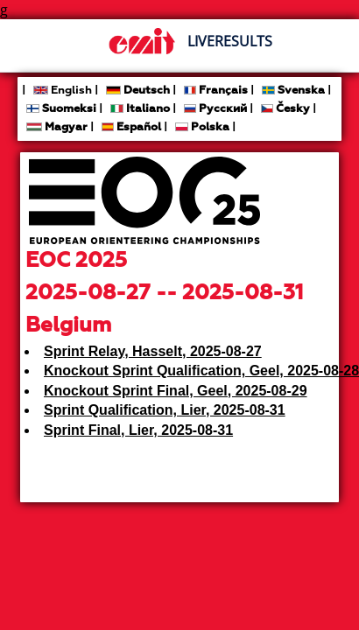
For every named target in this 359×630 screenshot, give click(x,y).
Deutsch (138, 90)
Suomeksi (61, 109)
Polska (202, 127)
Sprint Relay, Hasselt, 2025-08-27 (153, 351)
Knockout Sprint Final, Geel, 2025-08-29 (175, 390)
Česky (285, 109)
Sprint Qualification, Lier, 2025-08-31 (164, 409)
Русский (215, 109)
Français (216, 90)
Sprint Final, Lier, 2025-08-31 (138, 430)
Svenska (293, 90)
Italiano (140, 109)
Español (131, 127)
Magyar (57, 127)
